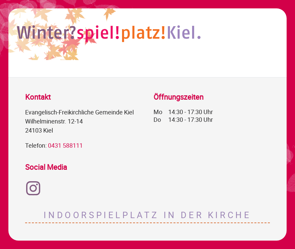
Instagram (33, 188)
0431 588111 (65, 145)
